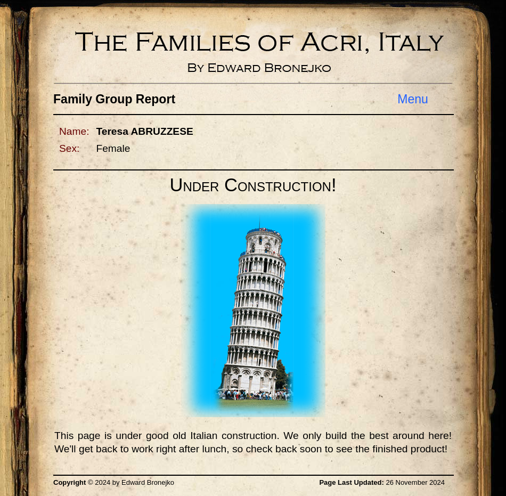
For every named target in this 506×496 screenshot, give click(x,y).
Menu (412, 99)
